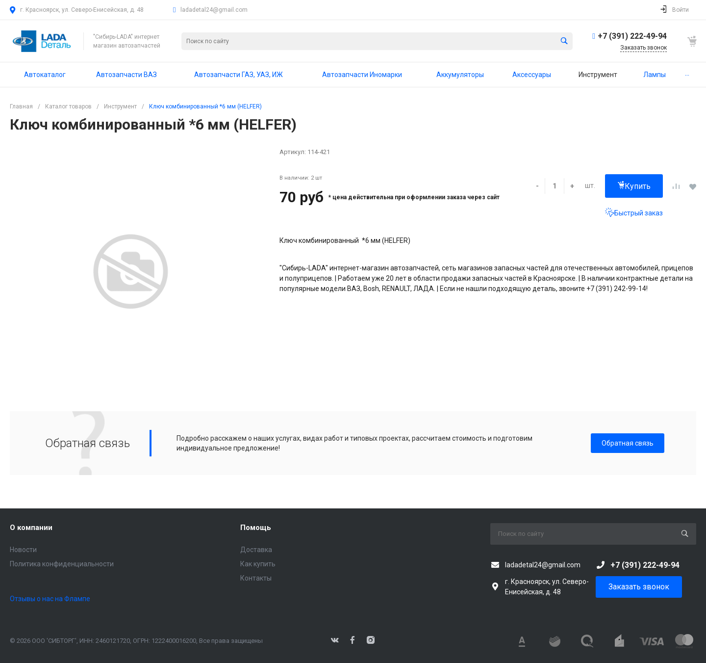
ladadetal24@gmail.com (214, 9)
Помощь (255, 527)
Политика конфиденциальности (62, 564)
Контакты (256, 578)
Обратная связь (628, 443)
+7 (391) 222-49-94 (632, 36)
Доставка (256, 550)
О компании (31, 527)
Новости (23, 550)
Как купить (258, 564)
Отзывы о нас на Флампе (50, 599)
